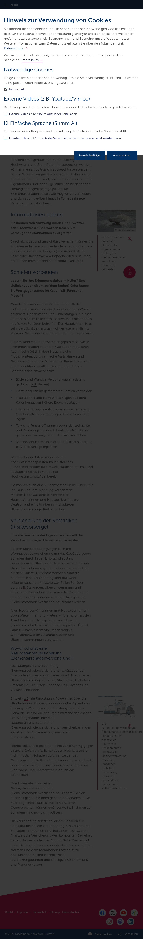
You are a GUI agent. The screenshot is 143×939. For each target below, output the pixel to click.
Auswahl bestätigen (89, 155)
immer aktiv (17, 89)
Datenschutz (13, 48)
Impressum (30, 60)
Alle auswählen (122, 155)
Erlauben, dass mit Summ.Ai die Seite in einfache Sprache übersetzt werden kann (65, 138)
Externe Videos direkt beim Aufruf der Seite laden (43, 114)
